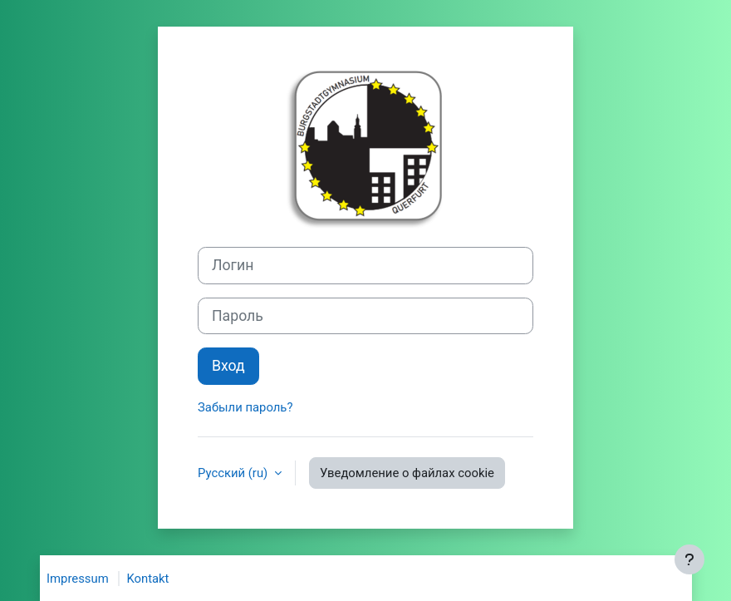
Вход (228, 365)
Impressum (78, 578)
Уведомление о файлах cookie (407, 473)
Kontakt (147, 578)
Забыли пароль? (245, 407)
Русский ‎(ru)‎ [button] (234, 473)
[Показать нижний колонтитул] (689, 559)
